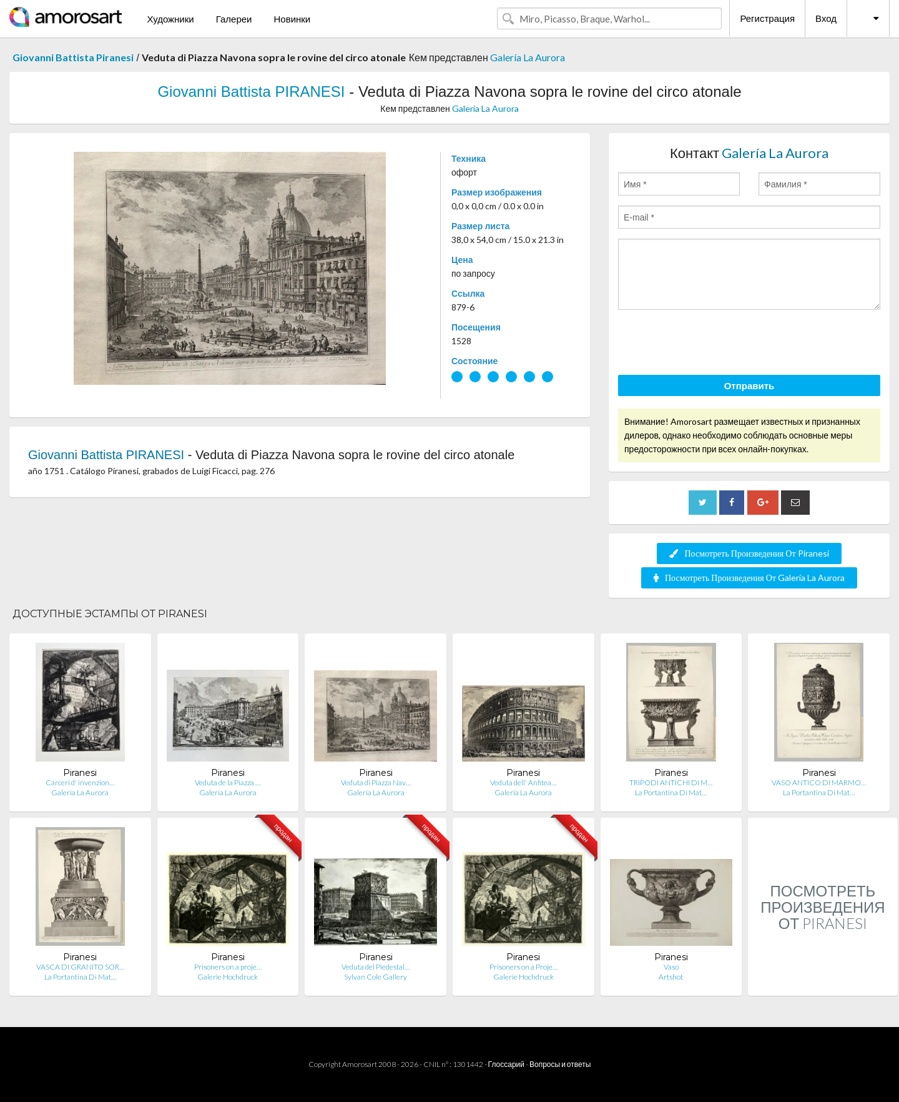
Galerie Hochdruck (227, 976)
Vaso (671, 966)
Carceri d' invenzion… (80, 782)
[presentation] (713, 344)
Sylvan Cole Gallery (375, 976)
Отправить (749, 385)
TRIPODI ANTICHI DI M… (670, 782)
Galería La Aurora (527, 57)
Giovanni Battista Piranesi (73, 57)
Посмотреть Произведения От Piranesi (748, 553)
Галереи (234, 18)
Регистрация (767, 18)
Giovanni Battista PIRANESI (251, 91)
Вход (826, 18)
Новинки (291, 18)
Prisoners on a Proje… (523, 966)
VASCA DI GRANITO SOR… (80, 966)
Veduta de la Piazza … (227, 782)
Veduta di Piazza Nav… (376, 782)
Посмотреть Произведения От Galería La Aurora (749, 577)
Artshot (671, 976)
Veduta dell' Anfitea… (523, 782)
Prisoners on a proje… (228, 966)
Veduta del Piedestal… (375, 966)
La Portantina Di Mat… (671, 792)
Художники (170, 18)
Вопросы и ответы (560, 1064)
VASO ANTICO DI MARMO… (819, 782)
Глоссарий (506, 1064)
